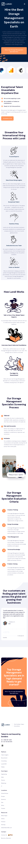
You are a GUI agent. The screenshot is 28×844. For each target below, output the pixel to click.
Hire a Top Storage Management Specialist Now (14, 50)
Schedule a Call (7, 118)
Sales (2, 777)
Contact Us (4, 835)
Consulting (3, 761)
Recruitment (4, 758)
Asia (2, 802)
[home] (6, 4)
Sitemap (3, 824)
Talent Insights (4, 755)
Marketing (3, 783)
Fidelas (3, 767)
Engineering (4, 774)
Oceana (3, 808)
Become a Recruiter (6, 838)
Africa (2, 805)
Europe (3, 796)
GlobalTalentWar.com (6, 827)
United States (4, 793)
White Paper (4, 815)
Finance (3, 780)
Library (3, 818)
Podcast (3, 821)
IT (1, 786)
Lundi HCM (3, 764)
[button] (24, 4)
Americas (3, 799)
